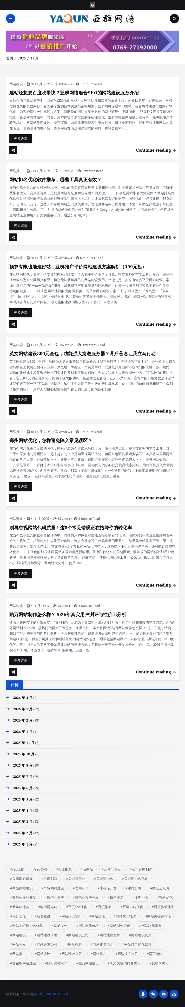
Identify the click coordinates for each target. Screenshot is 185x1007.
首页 (9, 58)
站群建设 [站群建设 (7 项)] (44, 914)
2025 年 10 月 (24, 753)
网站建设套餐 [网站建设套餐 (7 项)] (110, 933)
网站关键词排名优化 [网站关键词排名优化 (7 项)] (27, 924)
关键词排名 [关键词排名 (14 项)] (104, 877)
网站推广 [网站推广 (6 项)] (19, 952)
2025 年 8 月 (23, 764)
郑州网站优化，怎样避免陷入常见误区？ (50, 440)
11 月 (34, 58)
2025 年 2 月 (23, 832)
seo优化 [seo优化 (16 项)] (18, 867)
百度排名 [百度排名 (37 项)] (105, 905)
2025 (22, 58)
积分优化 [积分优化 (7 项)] (19, 914)
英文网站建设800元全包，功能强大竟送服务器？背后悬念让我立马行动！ (84, 353)
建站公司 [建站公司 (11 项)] (134, 886)
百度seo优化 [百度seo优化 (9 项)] (77, 905)
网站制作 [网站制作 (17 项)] (61, 924)
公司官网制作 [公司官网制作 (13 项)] (142, 867)
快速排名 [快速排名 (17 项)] (117, 896)
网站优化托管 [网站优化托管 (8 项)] (126, 914)
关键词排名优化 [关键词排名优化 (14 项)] (136, 877)
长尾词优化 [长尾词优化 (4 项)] (160, 961)
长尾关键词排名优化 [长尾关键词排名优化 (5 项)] (125, 961)
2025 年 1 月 (23, 843)
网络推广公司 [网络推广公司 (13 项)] (128, 952)
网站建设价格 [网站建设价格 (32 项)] (47, 933)
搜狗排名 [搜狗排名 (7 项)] (141, 896)
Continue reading (156, 150)
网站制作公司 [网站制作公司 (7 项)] (120, 924)
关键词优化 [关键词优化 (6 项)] (76, 877)
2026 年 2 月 (23, 719)
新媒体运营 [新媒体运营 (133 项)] (20, 905)
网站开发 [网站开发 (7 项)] (19, 943)
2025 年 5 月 (23, 798)
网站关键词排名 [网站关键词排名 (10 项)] (159, 914)
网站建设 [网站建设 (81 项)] (19, 933)
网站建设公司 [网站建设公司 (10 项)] (78, 933)
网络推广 (16, 170)
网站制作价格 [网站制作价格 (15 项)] (89, 924)
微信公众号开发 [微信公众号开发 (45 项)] (24, 896)
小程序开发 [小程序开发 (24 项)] (108, 886)
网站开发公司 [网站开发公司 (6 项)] (47, 943)
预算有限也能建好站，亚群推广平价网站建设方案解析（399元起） (77, 266)
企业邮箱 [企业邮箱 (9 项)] (65, 867)
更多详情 (20, 138)
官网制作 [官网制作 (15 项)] (82, 886)
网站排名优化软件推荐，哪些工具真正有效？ (55, 179)
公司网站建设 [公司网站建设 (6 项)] (22, 877)
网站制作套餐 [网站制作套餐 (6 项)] (151, 924)
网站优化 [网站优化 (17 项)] (98, 914)
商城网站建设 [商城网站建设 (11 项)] (22, 886)
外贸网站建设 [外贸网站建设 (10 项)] (54, 886)
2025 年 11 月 (24, 741)
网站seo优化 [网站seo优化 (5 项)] (70, 914)
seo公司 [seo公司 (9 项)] (41, 867)
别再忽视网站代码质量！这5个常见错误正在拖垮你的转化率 (70, 526)
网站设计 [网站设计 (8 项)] (44, 952)
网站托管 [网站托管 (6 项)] (75, 943)
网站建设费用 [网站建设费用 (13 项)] (141, 933)
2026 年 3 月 (23, 707)
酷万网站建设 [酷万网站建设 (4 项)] (89, 961)
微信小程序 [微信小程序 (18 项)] (55, 896)
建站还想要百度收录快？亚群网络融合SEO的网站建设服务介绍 (74, 93)
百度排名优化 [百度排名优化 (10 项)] (133, 905)
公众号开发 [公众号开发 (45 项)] (112, 867)
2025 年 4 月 (23, 809)
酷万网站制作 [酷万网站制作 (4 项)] (57, 961)
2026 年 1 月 (23, 730)
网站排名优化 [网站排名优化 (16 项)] (103, 943)
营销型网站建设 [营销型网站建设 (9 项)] (24, 961)
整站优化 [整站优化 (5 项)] (166, 896)
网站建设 (16, 83)
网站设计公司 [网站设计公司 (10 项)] (71, 952)
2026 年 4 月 (23, 696)
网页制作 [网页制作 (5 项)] (156, 952)
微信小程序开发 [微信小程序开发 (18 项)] (87, 896)
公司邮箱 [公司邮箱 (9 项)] (50, 877)
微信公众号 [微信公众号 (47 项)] (160, 886)
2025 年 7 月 (23, 775)
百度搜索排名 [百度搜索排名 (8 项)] (164, 905)
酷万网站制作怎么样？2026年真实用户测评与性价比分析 (67, 613)
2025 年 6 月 (23, 786)
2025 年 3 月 (23, 820)
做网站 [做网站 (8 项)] (88, 867)
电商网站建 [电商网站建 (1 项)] (48, 905)
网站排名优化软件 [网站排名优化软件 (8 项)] (138, 943)
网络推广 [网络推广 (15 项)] (99, 952)
